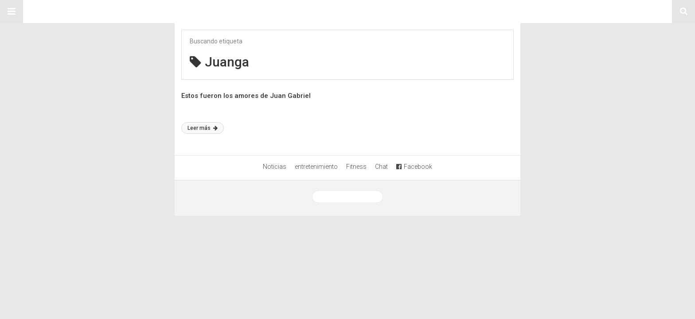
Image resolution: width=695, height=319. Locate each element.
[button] (11, 11)
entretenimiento (316, 166)
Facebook (414, 166)
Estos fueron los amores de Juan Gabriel (246, 96)
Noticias (274, 166)
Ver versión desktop (347, 197)
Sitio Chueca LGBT (347, 11)
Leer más (202, 128)
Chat (381, 166)
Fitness (356, 166)
